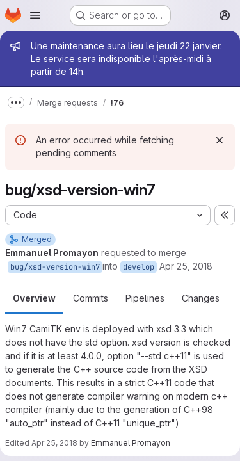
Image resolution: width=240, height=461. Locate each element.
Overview (34, 298)
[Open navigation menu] (35, 15)
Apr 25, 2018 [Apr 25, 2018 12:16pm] (185, 266)
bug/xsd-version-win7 (55, 267)
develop (138, 267)
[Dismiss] (219, 140)
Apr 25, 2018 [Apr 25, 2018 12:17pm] (54, 443)
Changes (201, 298)
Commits (90, 298)
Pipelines (144, 298)
